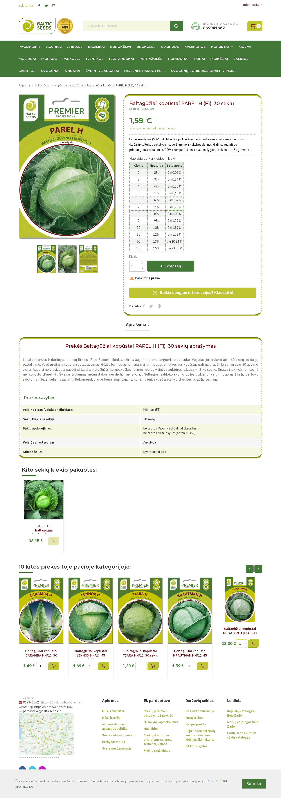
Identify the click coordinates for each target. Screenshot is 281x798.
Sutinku (254, 783)
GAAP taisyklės (196, 746)
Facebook (39, 5)
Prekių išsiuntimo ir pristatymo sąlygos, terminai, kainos (158, 739)
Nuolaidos (151, 729)
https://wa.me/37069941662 (54, 707)
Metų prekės (194, 718)
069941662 (31, 702)
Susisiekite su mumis (117, 735)
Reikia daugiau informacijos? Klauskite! (192, 292)
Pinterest (160, 306)
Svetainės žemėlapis (116, 748)
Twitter (46, 5)
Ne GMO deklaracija (200, 711)
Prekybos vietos (113, 742)
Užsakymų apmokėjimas (161, 722)
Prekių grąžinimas (157, 751)
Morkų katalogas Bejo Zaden (242, 724)
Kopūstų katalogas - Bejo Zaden (241, 713)
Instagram (53, 5)
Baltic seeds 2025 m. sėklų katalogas (242, 735)
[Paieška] (133, 26)
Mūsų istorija (111, 718)
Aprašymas (137, 324)
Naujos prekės (196, 724)
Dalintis (144, 306)
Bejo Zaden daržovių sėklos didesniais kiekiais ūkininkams (200, 735)
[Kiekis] (134, 266)
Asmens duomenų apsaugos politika (115, 726)
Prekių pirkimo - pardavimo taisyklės (158, 713)
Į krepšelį (172, 266)
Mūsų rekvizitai (113, 711)
